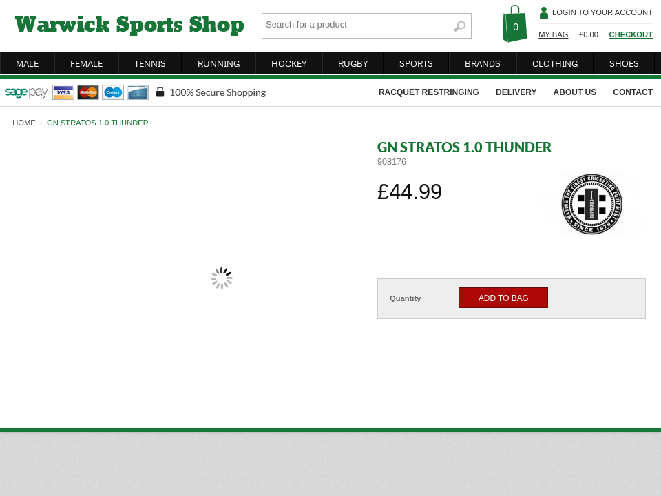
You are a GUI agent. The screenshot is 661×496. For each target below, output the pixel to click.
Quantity (405, 298)
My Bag (553, 34)
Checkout (631, 34)
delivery (516, 92)
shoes (624, 63)
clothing (555, 63)
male (27, 63)
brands (483, 63)
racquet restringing (429, 92)
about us (575, 92)
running (219, 63)
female (86, 63)
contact (633, 92)
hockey (288, 63)
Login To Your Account (602, 12)
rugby (353, 63)
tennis (150, 63)
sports (416, 63)
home (24, 122)
